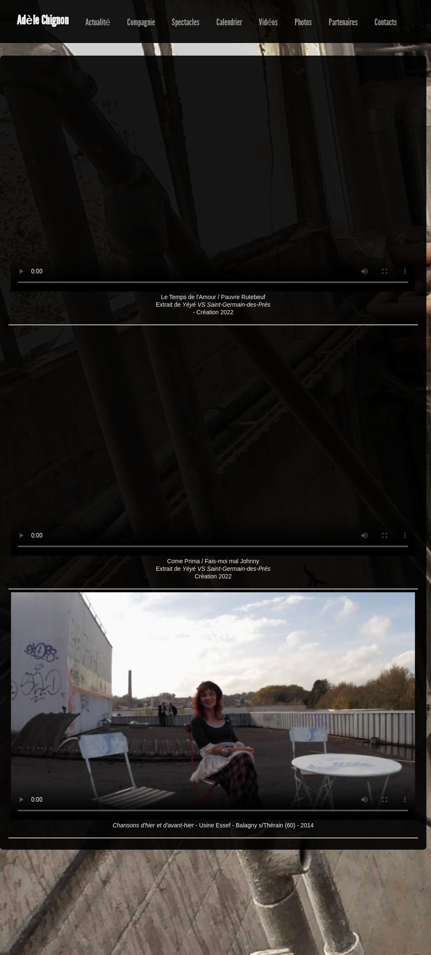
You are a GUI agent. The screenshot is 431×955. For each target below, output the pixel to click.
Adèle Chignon (43, 20)
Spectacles (186, 22)
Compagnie (141, 22)
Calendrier (229, 22)
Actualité (97, 22)
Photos (303, 22)
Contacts (386, 22)
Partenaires (343, 22)
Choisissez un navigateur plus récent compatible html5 (213, 178)
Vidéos (268, 22)
